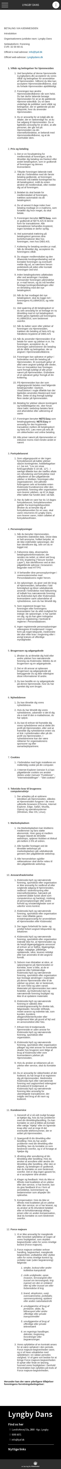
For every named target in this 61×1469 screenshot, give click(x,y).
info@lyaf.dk (18, 1439)
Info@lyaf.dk (35, 52)
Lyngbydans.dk (35, 57)
